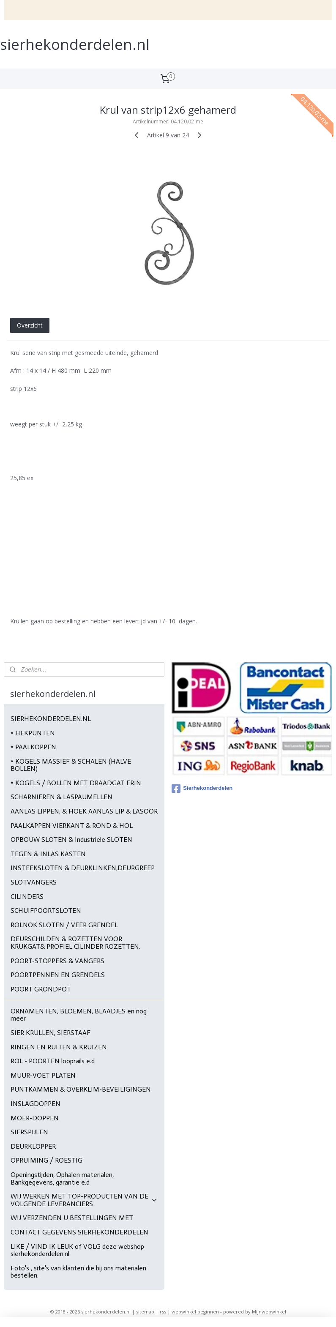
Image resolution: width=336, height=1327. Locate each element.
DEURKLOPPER (33, 1146)
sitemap (145, 1311)
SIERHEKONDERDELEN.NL (51, 719)
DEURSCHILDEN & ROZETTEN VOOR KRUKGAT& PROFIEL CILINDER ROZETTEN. (75, 942)
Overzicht (30, 325)
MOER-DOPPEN (35, 1118)
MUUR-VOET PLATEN (43, 1075)
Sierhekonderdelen (202, 789)
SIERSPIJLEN (29, 1132)
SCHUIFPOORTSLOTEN (46, 911)
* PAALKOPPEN (33, 747)
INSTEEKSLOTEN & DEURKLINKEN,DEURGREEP (83, 868)
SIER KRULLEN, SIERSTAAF (50, 1033)
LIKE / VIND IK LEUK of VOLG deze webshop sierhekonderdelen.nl (77, 1250)
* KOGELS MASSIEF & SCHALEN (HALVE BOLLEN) (71, 765)
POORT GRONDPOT (41, 989)
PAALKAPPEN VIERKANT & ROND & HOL (72, 826)
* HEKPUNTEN (33, 733)
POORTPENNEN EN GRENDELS (58, 975)
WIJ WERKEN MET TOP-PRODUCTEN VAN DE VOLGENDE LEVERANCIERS (84, 1200)
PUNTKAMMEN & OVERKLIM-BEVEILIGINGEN (81, 1089)
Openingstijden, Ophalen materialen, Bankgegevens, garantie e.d (62, 1178)
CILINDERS (27, 897)
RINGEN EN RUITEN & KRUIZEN (59, 1047)
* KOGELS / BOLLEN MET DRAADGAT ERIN (76, 783)
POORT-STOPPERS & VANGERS (57, 961)
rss (163, 1311)
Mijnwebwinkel (269, 1311)
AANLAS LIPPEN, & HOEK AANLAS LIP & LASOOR (84, 811)
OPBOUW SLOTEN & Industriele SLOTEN (71, 840)
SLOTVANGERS (34, 882)
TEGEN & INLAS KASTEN (48, 854)
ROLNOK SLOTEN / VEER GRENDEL (64, 925)
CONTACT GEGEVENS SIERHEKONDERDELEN (79, 1232)
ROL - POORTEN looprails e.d (53, 1061)
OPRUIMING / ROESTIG (46, 1160)
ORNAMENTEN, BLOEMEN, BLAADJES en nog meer (79, 1015)
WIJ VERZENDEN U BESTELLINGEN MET (72, 1218)
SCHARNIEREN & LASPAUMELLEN (61, 797)
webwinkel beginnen (195, 1311)
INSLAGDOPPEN (35, 1104)
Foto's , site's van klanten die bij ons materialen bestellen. (78, 1272)
